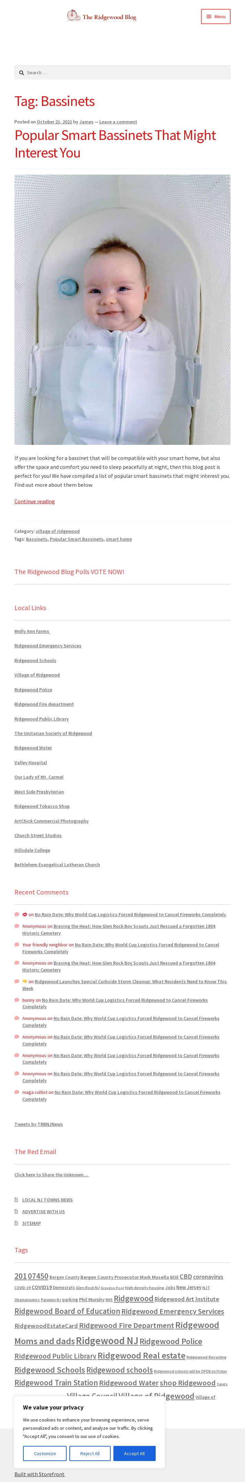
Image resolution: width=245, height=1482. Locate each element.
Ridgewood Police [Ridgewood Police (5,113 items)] (171, 1341)
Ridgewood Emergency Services (47, 646)
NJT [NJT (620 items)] (206, 1287)
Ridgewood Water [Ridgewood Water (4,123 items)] (129, 1382)
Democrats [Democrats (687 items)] (64, 1288)
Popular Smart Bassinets (76, 539)
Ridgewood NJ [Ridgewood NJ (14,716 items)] (107, 1340)
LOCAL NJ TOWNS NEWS (47, 1200)
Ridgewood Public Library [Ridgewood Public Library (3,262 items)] (55, 1356)
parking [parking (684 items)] (70, 1300)
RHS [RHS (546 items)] (109, 1299)
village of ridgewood (58, 531)
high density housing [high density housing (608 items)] (144, 1287)
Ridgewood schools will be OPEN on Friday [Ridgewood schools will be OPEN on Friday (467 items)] (190, 1371)
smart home (119, 539)
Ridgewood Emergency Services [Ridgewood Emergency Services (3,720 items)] (172, 1311)
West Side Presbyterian (39, 792)
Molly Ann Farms (32, 631)
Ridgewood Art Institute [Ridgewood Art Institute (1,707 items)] (187, 1299)
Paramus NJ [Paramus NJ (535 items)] (51, 1299)
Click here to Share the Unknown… (51, 1175)
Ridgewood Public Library (41, 719)
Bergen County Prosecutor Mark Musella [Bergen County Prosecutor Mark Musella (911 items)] (124, 1277)
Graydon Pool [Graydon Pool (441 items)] (112, 1288)
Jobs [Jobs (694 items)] (170, 1288)
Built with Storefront (39, 1474)
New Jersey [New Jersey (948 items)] (188, 1287)
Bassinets (36, 539)
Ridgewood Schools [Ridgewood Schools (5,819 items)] (49, 1369)
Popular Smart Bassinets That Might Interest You (115, 143)
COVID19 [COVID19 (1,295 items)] (42, 1287)
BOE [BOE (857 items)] (174, 1277)
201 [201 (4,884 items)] (20, 1276)
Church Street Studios (38, 835)
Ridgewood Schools (35, 660)
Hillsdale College (32, 850)
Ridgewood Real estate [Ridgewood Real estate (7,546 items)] (142, 1355)
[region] (89, 1432)
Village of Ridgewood (37, 675)
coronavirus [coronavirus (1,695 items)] (208, 1277)
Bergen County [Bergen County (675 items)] (64, 1277)
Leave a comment (118, 122)
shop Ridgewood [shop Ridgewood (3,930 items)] (188, 1382)
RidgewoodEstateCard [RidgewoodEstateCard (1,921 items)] (46, 1326)
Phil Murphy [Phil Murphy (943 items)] (91, 1299)
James (86, 122)
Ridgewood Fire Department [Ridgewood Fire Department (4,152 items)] (126, 1325)
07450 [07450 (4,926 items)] (38, 1276)
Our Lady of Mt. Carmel (39, 777)
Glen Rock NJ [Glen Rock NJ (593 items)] (88, 1287)
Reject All (90, 1453)
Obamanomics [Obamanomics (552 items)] (27, 1299)
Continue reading (34, 501)
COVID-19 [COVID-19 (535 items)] (22, 1287)
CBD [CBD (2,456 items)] (186, 1276)
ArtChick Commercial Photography (51, 821)
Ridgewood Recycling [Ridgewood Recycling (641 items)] (206, 1357)
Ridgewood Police (33, 690)
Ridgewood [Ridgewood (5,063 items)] (134, 1298)
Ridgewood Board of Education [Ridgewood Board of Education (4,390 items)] (67, 1311)
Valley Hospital (30, 762)
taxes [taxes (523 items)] (222, 1384)
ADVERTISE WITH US (43, 1211)
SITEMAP (31, 1223)
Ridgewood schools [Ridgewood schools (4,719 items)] (119, 1370)
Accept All (134, 1453)
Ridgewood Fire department (44, 704)
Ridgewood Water (33, 748)
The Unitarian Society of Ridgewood (53, 733)
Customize (45, 1453)
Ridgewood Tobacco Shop (42, 806)
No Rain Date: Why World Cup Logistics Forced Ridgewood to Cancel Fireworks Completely (130, 914)
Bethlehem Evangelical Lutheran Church (57, 864)
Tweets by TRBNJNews (38, 1124)
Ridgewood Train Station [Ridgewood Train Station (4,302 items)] (56, 1382)
